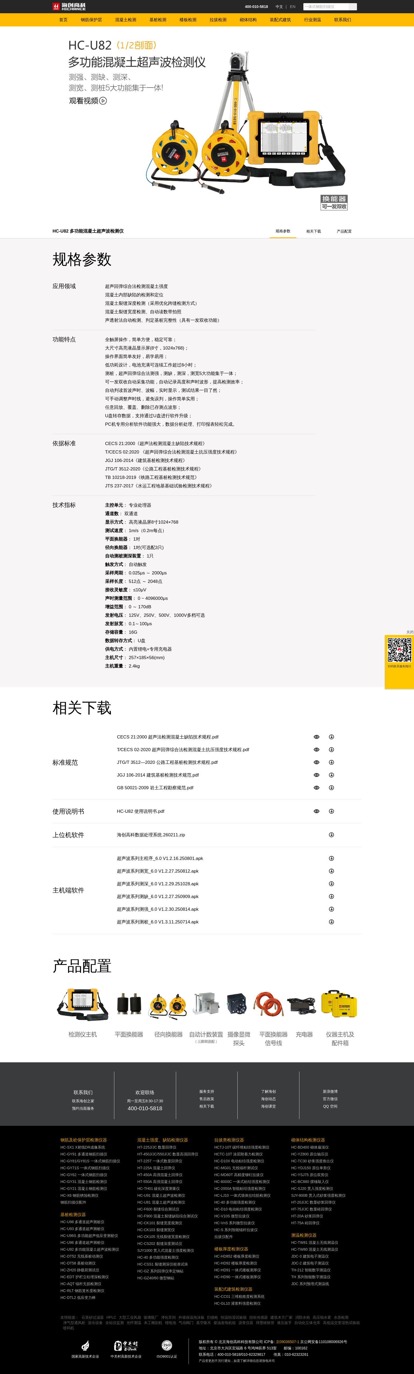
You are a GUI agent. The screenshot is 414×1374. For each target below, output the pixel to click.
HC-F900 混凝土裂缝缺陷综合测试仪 (167, 1216)
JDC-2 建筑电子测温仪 (310, 1263)
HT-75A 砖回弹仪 (305, 1223)
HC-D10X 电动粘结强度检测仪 (239, 1161)
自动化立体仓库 (307, 1323)
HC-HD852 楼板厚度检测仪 (236, 1256)
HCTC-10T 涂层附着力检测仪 (238, 1154)
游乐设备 (95, 1323)
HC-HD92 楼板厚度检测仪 (235, 1263)
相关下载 (313, 231)
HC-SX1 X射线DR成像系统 (82, 1147)
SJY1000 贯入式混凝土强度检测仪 (165, 1250)
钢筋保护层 (91, 19)
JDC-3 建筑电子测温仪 (310, 1256)
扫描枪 (212, 1317)
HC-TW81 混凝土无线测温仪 (314, 1242)
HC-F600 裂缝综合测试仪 (158, 1209)
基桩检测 (157, 19)
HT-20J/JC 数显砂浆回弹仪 (313, 1202)
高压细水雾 (322, 1317)
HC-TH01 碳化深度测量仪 (158, 1188)
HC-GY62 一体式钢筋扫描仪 (83, 1175)
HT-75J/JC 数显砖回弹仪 (311, 1209)
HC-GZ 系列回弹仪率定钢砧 (160, 1271)
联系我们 (342, 19)
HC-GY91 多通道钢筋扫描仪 (83, 1154)
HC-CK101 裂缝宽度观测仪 (159, 1223)
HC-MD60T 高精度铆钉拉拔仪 (239, 1175)
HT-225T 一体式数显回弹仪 (159, 1161)
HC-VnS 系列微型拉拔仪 (234, 1223)
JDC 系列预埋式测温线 (310, 1284)
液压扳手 (284, 1323)
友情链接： (69, 1317)
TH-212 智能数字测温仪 (311, 1270)
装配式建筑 (280, 19)
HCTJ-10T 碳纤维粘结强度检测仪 (241, 1147)
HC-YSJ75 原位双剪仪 (309, 1175)
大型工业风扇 (130, 1317)
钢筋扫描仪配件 (73, 1202)
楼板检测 (188, 19)
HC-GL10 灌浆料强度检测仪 (237, 1303)
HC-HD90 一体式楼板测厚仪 (237, 1277)
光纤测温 (133, 1323)
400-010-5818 (145, 1108)
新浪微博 (330, 1091)
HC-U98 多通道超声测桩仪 (82, 1222)
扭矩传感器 (258, 1317)
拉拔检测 (218, 19)
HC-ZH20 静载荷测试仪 (79, 1270)
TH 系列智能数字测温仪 (311, 1277)
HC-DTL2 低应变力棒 (78, 1297)
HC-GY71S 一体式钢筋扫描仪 (85, 1168)
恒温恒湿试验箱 (234, 1317)
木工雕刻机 (153, 1323)
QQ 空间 (330, 1106)
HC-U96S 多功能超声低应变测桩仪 (89, 1236)
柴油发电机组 (225, 1323)
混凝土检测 (125, 19)
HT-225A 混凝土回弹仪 (156, 1168)
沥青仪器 (245, 1323)
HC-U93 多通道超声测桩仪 (82, 1229)
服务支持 (206, 1091)
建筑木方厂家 (281, 1317)
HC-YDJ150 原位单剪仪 (311, 1168)
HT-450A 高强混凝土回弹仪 (159, 1175)
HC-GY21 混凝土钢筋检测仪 (83, 1188)
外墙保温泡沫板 (191, 1317)
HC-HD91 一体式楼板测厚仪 (237, 1270)
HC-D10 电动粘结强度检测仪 (238, 1209)
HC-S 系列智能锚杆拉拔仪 (236, 1230)
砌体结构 (248, 19)
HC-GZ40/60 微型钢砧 (155, 1278)
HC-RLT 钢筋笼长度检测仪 (82, 1291)
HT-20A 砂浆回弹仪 (307, 1216)
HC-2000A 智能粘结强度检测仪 (240, 1188)
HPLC (111, 1317)
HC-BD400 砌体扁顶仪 (310, 1147)
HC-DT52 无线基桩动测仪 (81, 1256)
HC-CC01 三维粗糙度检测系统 (239, 1296)
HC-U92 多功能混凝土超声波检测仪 (89, 1249)
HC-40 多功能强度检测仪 (157, 1257)
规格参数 (283, 231)
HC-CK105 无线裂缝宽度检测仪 (163, 1237)
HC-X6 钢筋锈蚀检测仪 (79, 1195)
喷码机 (68, 1328)
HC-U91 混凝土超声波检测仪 (161, 1195)
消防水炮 (302, 1317)
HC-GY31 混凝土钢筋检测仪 (83, 1182)
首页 (63, 19)
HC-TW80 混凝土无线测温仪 (314, 1249)
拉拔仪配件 (223, 1237)
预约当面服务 (83, 1108)
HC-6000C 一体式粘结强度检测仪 (242, 1182)
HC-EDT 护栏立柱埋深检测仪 (84, 1277)
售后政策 (206, 1099)
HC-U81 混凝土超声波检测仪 (161, 1202)
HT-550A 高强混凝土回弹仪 (159, 1182)
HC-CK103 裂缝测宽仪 (156, 1230)
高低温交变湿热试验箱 (341, 1323)
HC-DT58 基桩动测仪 (78, 1263)
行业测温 (312, 19)
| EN (290, 6)
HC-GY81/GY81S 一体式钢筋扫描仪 (90, 1161)
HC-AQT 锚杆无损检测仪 (80, 1284)
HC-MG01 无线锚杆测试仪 (236, 1168)
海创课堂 (268, 1106)
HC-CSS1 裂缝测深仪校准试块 (162, 1264)
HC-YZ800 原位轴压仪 (309, 1154)
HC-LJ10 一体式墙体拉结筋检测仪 (242, 1195)
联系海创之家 (83, 1101)
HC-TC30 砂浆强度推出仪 (312, 1161)
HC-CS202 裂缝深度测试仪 (159, 1243)
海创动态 (268, 1099)
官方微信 (330, 1099)
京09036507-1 (287, 1342)
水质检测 (341, 1317)
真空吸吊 (203, 1323)
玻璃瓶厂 (151, 1317)
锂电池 (170, 1323)
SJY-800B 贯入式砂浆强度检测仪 (318, 1195)
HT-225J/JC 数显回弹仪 (156, 1147)
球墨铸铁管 (265, 1323)
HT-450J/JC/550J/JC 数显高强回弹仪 (167, 1154)
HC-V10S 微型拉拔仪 (232, 1216)
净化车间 (168, 1317)
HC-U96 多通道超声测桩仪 (82, 1242)
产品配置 (344, 231)
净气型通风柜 (74, 1323)
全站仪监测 (114, 1323)
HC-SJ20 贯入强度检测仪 (312, 1188)
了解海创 (268, 1091)
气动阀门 (186, 1323)
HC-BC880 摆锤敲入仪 (310, 1182)
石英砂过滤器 (93, 1317)
